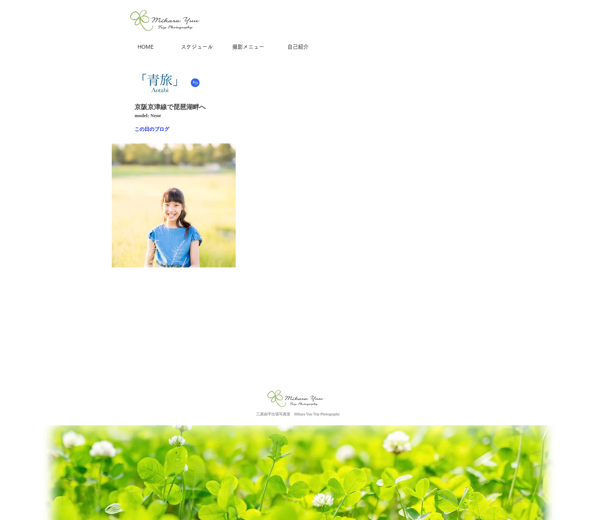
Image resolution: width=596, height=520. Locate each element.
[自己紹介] (298, 47)
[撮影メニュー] (248, 47)
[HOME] (145, 47)
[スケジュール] (197, 47)
